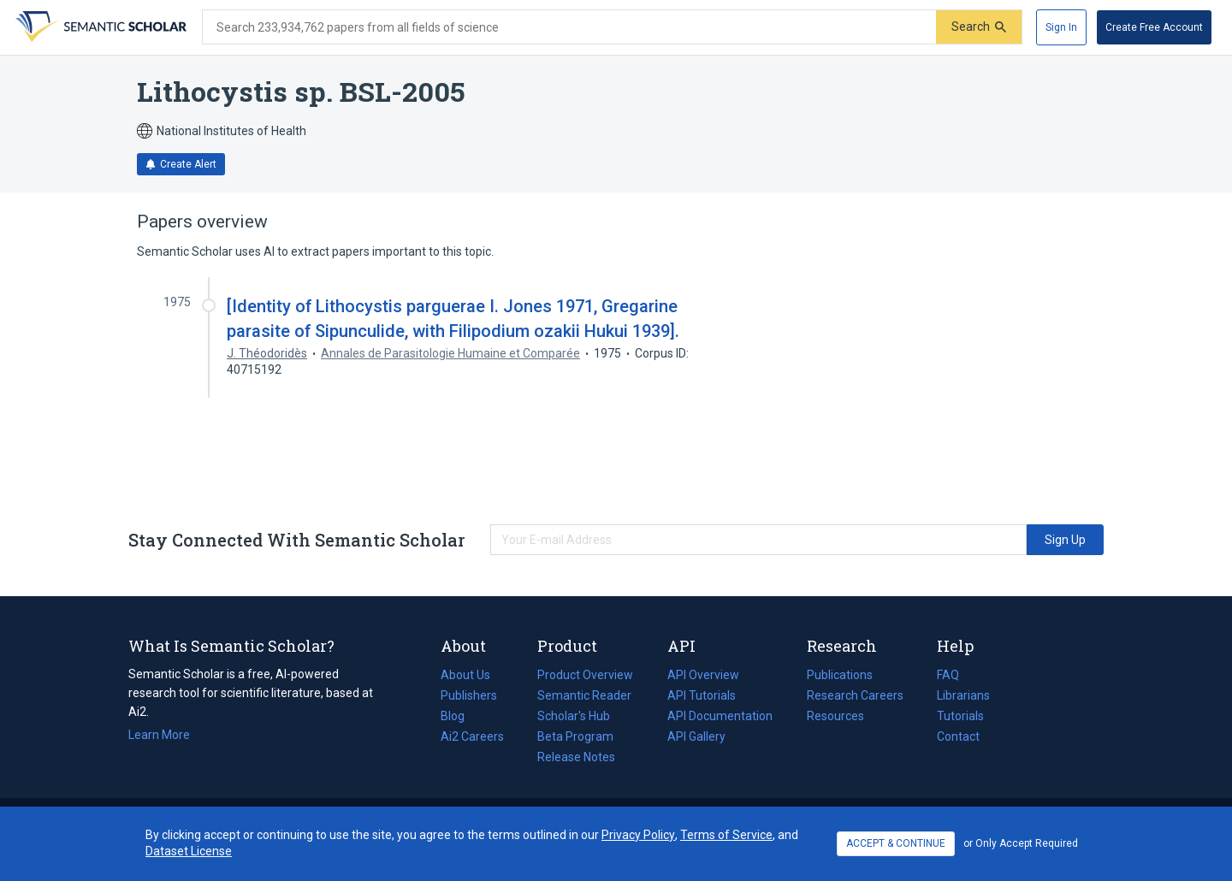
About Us (465, 675)
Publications (840, 675)
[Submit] (979, 27)
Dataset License (188, 851)
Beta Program (575, 736)
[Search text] (569, 27)
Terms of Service (726, 835)
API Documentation (720, 716)
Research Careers (855, 695)
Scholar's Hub (573, 716)
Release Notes (576, 757)
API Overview (703, 675)
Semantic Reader (584, 695)
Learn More (159, 735)
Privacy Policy (638, 835)
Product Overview (585, 675)
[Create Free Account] (1154, 27)
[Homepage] (99, 27)
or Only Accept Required (1020, 843)
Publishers (469, 695)
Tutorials (960, 716)
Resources (835, 716)
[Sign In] (1061, 27)
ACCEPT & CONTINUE (895, 843)
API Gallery (696, 736)
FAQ (948, 675)
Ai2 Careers (472, 736)
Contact (958, 736)
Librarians (963, 695)
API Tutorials (701, 695)
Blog (459, 716)
